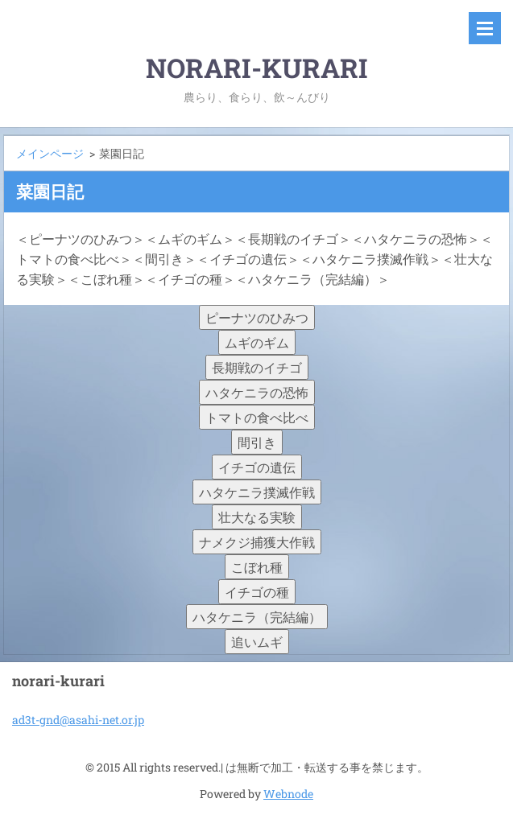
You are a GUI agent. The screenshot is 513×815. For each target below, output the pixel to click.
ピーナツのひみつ (256, 317)
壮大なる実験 (257, 516)
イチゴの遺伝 (257, 467)
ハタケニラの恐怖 (256, 392)
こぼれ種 (257, 566)
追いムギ (257, 641)
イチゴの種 (257, 591)
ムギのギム (257, 342)
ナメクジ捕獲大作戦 (257, 541)
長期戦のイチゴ (257, 367)
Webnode (288, 793)
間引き (257, 442)
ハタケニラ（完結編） (256, 616)
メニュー (485, 28)
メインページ (50, 153)
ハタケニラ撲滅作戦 (257, 492)
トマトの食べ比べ (256, 417)
